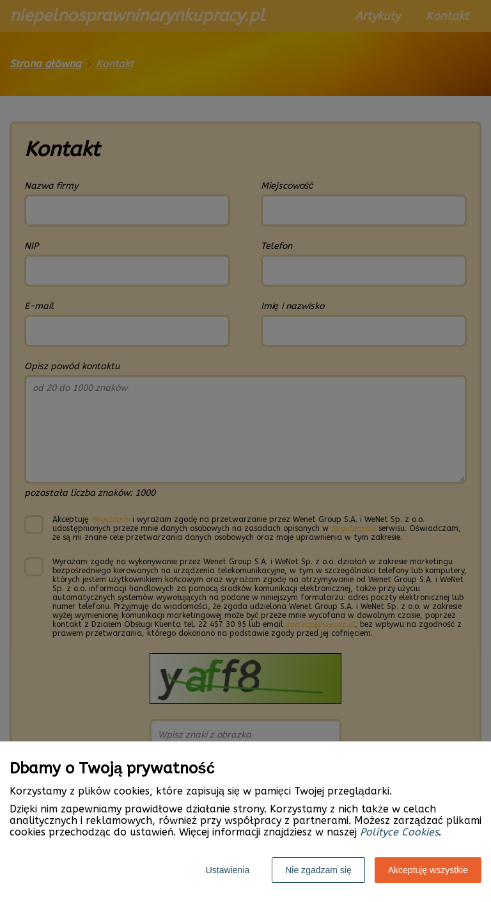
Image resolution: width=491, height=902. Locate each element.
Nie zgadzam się (318, 870)
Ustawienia (227, 870)
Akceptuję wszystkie (428, 870)
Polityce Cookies (399, 832)
